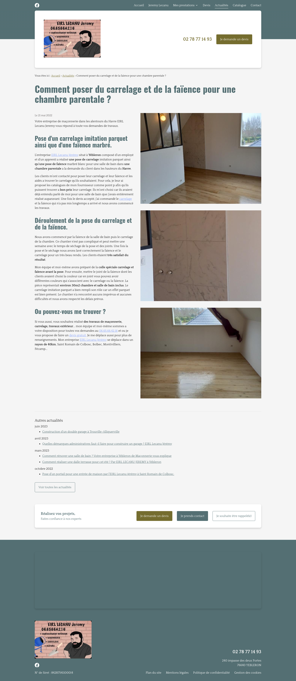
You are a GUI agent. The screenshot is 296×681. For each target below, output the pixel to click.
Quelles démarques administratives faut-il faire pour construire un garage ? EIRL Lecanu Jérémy (107, 443)
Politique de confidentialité (211, 672)
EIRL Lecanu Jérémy (64, 155)
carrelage (125, 199)
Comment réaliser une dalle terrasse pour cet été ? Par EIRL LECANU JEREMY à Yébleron (101, 462)
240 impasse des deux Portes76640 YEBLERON (241, 663)
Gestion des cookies (247, 672)
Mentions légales (177, 672)
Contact (256, 5)
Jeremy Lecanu (158, 5)
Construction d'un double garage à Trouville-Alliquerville (80, 431)
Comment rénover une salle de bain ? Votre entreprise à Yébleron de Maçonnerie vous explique (107, 456)
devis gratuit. (78, 335)
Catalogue (239, 5)
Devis (206, 5)
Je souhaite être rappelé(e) (233, 516)
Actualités (221, 5)
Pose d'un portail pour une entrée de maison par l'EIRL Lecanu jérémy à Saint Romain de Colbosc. (108, 474)
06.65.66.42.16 (108, 330)
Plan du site (153, 672)
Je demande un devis (234, 39)
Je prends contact (192, 516)
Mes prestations (184, 5)
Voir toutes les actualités (55, 487)
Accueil (139, 5)
